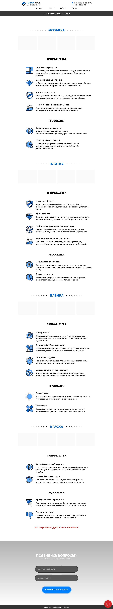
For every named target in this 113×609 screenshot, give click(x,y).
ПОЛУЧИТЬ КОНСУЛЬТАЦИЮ (56, 590)
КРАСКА (74, 8)
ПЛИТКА (51, 8)
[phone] (56, 578)
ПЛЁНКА (63, 8)
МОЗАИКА (39, 8)
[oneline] (56, 569)
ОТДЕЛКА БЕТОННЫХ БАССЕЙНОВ (56, 13)
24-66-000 (83, 3)
